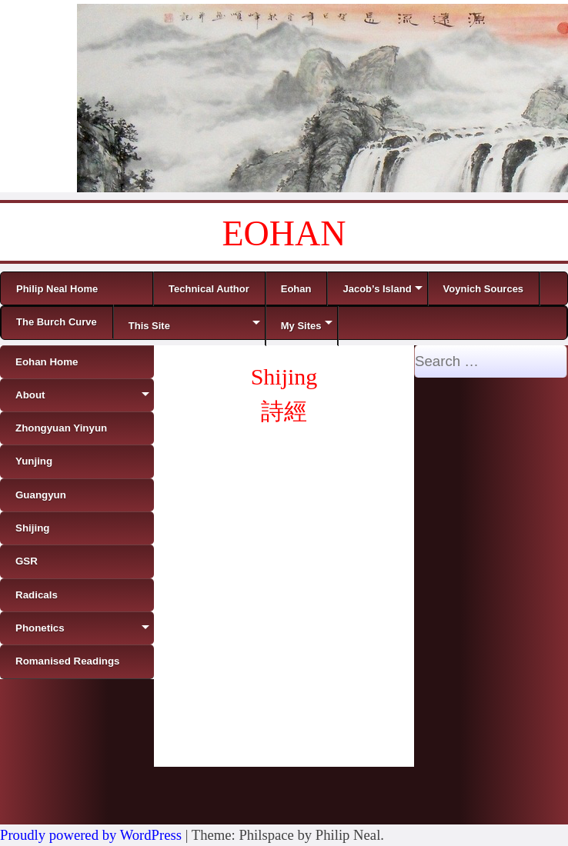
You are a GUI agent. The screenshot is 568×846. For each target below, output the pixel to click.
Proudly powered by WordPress (91, 835)
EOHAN (284, 233)
